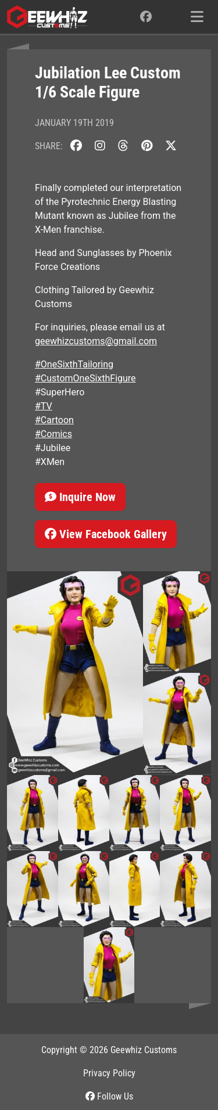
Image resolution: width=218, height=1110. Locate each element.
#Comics (53, 433)
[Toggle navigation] (197, 17)
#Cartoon (54, 420)
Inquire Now (80, 497)
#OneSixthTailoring (74, 364)
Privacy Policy (109, 1073)
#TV (43, 406)
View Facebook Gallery (106, 534)
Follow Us (109, 1096)
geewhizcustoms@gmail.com (96, 341)
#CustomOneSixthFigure (85, 378)
